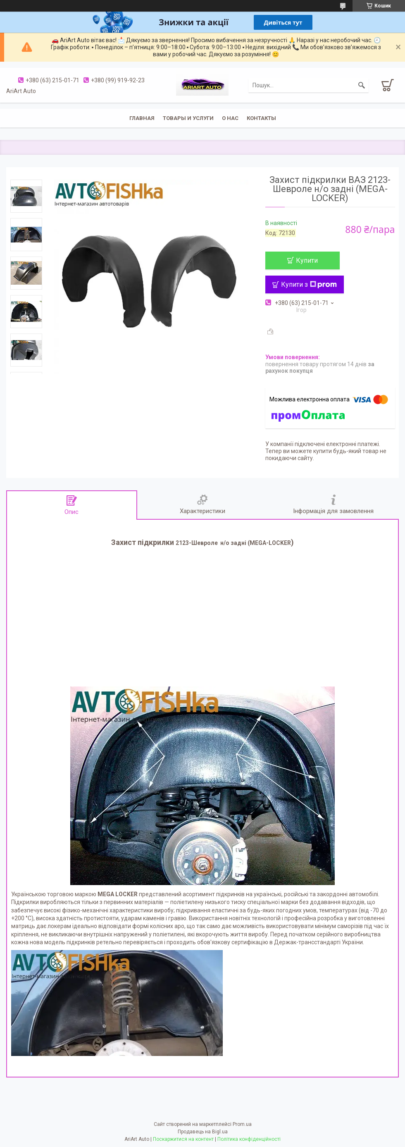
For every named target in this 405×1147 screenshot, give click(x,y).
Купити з (309, 284)
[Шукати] (361, 85)
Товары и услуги (188, 118)
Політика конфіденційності (249, 1139)
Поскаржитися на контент (183, 1139)
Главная (142, 118)
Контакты (261, 118)
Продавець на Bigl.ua (203, 1132)
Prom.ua (242, 1124)
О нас (230, 118)
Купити (307, 260)
